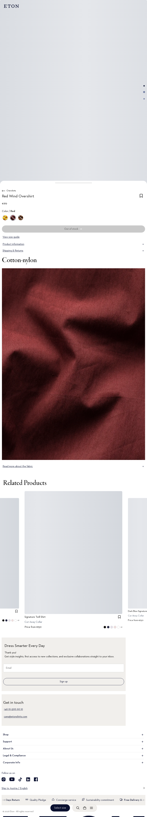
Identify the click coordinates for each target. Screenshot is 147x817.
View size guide (11, 237)
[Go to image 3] (144, 98)
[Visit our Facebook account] (36, 779)
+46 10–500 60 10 (13, 709)
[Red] (13, 217)
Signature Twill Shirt (35, 617)
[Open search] (77, 807)
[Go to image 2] (144, 92)
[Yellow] (5, 217)
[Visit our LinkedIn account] (28, 779)
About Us (73, 748)
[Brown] (20, 217)
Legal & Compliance (73, 755)
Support (73, 741)
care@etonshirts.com (15, 716)
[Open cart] (84, 807)
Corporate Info (73, 762)
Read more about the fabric (73, 466)
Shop (73, 734)
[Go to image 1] (144, 86)
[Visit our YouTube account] (12, 779)
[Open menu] (91, 807)
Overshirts (11, 191)
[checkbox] (141, 197)
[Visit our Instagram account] (3, 779)
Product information (73, 244)
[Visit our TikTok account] (20, 779)
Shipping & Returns (73, 250)
